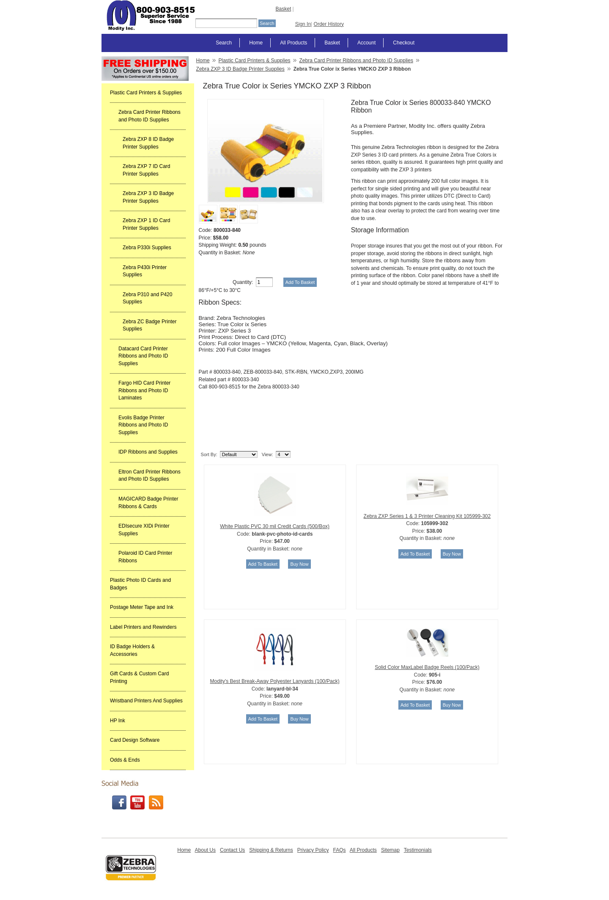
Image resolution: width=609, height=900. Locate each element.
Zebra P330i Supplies (147, 247)
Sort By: (209, 454)
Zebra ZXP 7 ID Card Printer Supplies (146, 170)
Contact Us (232, 850)
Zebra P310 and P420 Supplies (147, 298)
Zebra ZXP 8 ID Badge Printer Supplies (148, 143)
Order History (329, 24)
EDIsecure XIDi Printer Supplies (144, 530)
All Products (293, 43)
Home (256, 43)
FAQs (339, 850)
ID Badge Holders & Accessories (132, 650)
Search (224, 43)
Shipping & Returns (271, 850)
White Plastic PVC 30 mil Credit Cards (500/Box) (274, 526)
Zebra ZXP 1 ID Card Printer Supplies (146, 224)
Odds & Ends (125, 760)
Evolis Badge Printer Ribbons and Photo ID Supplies (143, 425)
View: (267, 454)
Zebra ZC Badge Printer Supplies (149, 325)
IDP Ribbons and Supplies (148, 452)
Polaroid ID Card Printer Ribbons (145, 557)
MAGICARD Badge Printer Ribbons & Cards (148, 502)
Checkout (403, 43)
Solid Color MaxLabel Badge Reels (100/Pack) (427, 667)
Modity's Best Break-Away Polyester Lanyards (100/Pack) (275, 681)
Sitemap (390, 850)
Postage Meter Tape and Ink (141, 607)
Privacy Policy (313, 850)
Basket (283, 9)
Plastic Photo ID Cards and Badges (140, 584)
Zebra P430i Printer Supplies (145, 271)
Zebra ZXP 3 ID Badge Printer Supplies (148, 197)
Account (366, 43)
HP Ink (117, 721)
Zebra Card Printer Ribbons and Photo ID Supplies (149, 116)
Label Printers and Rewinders (143, 627)
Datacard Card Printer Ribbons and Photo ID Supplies (143, 356)
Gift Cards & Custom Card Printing (139, 677)
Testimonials (418, 850)
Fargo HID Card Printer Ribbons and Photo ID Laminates (144, 390)
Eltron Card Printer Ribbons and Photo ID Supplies (149, 475)
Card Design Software (134, 740)
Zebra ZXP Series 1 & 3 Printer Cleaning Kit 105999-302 (427, 516)
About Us (205, 850)
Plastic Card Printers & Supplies (146, 93)
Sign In (303, 24)
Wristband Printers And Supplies (146, 701)
